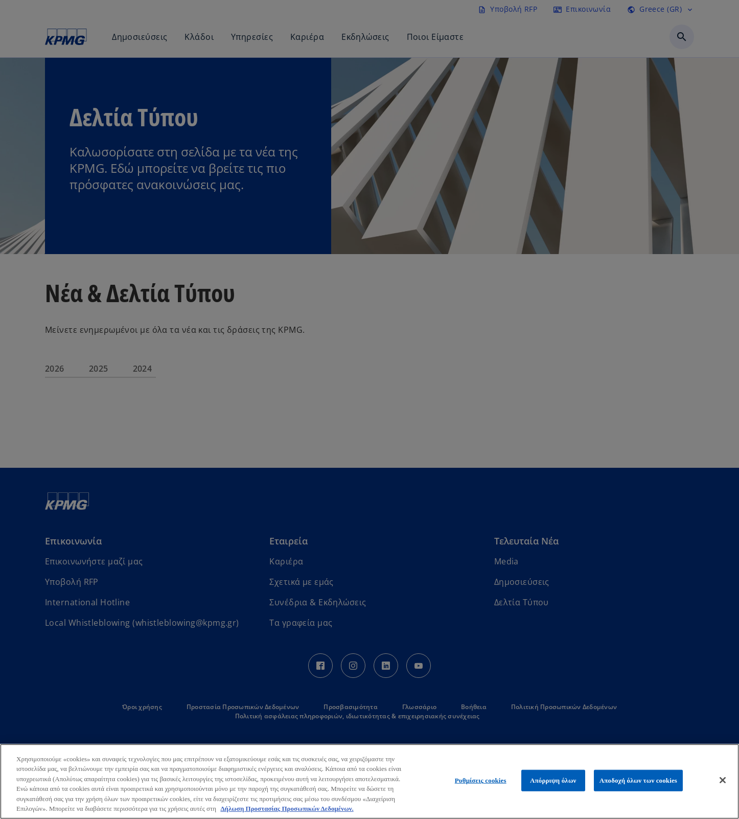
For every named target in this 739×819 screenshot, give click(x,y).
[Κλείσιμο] (722, 780)
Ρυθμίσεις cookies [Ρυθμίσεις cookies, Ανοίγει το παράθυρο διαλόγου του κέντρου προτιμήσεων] (480, 780)
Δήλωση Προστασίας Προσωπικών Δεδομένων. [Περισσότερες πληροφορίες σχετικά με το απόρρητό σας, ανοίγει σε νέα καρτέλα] (286, 808)
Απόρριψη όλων (553, 780)
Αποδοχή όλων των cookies (638, 780)
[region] (369, 781)
